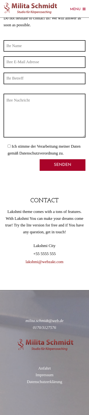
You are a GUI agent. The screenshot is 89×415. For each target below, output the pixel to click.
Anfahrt (44, 368)
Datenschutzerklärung (44, 382)
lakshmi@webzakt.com (45, 262)
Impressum (45, 375)
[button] (10, 15)
